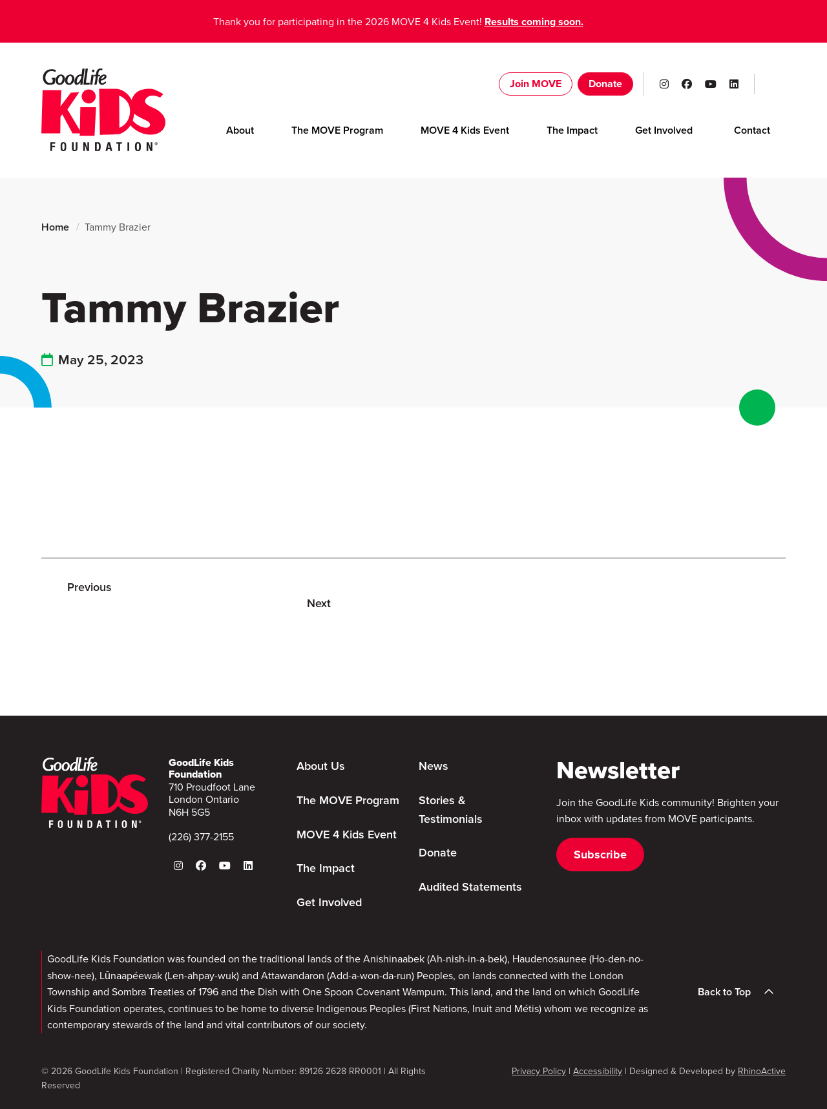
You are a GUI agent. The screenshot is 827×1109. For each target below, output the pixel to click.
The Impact (572, 130)
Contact (752, 130)
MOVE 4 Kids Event (465, 130)
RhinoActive (762, 1071)
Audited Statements (470, 886)
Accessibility (597, 1071)
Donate (605, 83)
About (240, 130)
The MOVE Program (337, 130)
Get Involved (664, 130)
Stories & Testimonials (451, 809)
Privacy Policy (539, 1071)
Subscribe (600, 854)
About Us (321, 766)
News (433, 766)
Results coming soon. (534, 21)
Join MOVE (535, 83)
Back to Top (740, 992)
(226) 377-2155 (201, 836)
